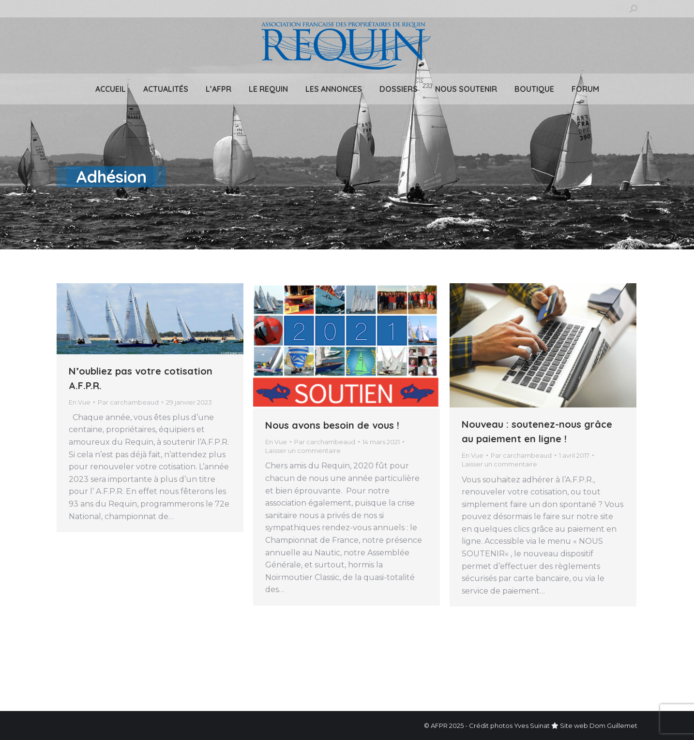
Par (128, 402)
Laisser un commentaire (303, 450)
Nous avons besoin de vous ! (332, 425)
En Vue (80, 402)
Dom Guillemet (613, 725)
